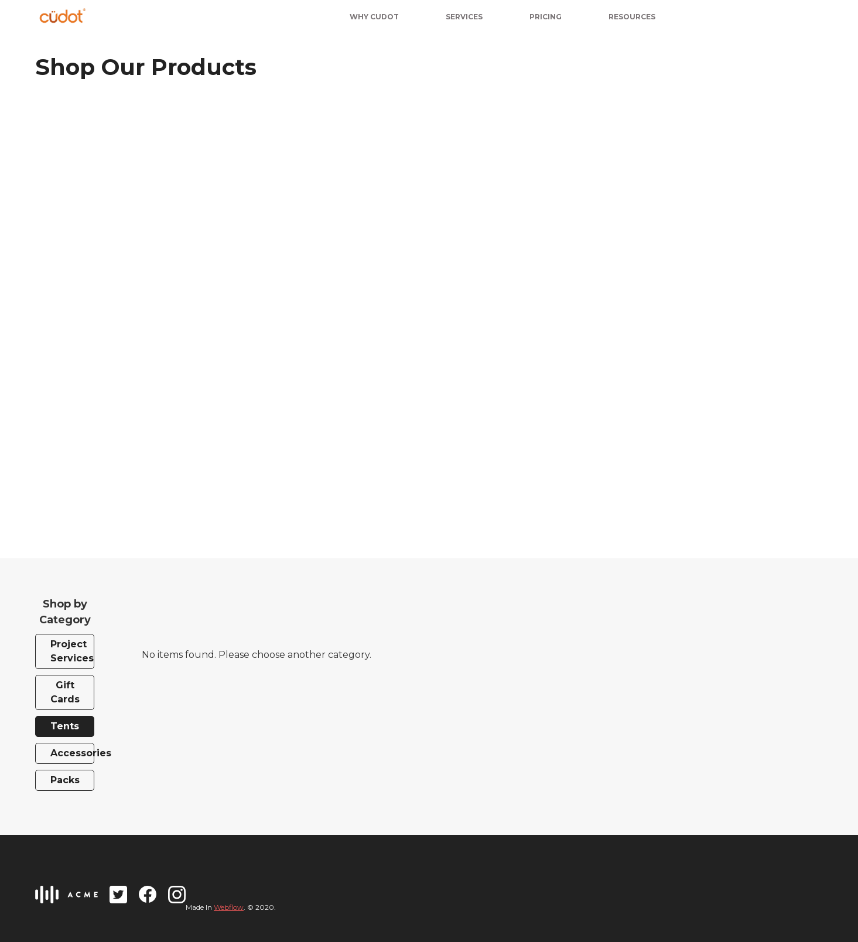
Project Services (72, 651)
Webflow (229, 907)
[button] (545, 15)
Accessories (72, 753)
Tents (64, 726)
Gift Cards (65, 692)
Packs (65, 780)
